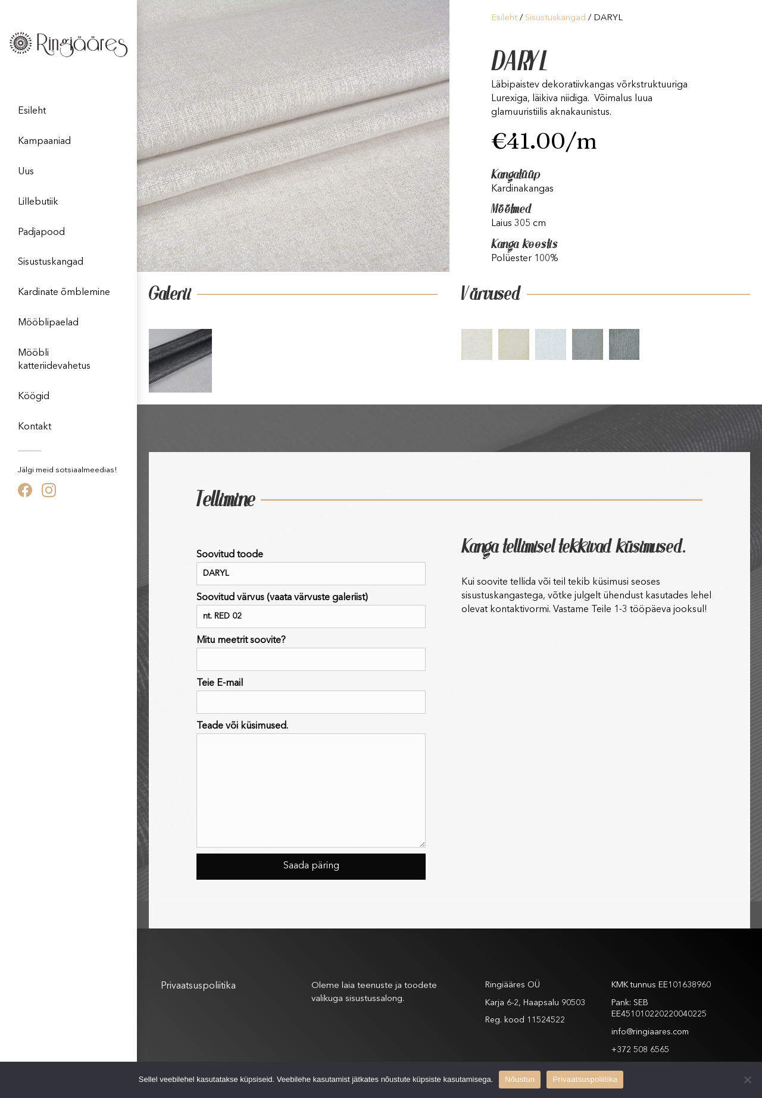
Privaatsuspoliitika (198, 986)
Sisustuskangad (50, 262)
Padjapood (41, 232)
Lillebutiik (38, 202)
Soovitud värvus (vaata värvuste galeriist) (311, 610)
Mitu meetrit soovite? (311, 653)
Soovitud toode (311, 567)
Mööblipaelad (48, 323)
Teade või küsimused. (311, 784)
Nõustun (520, 1079)
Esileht (32, 111)
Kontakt (34, 427)
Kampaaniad (44, 141)
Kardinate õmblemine (64, 292)
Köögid (33, 396)
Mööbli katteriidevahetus (54, 360)
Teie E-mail (311, 696)
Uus (26, 172)
